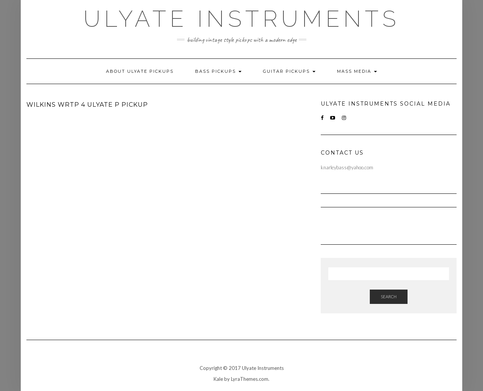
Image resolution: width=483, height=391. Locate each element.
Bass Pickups (218, 71)
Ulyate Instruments (241, 19)
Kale (218, 379)
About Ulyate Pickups (140, 71)
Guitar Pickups (289, 71)
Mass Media (357, 71)
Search (389, 296)
